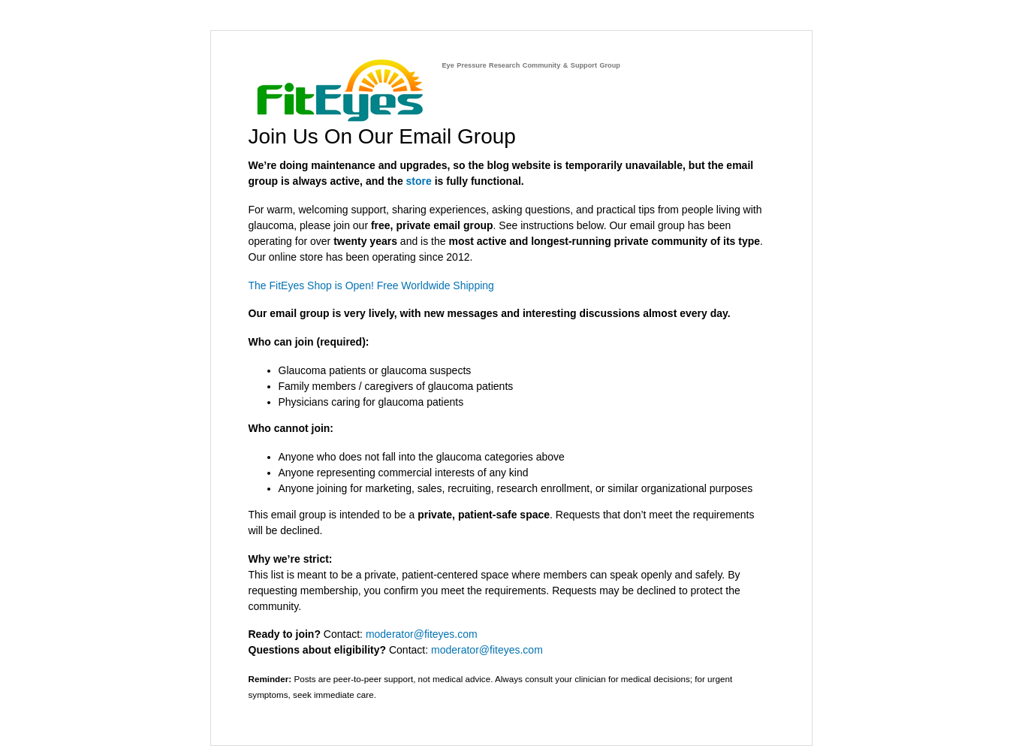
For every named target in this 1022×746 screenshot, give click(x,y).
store (419, 181)
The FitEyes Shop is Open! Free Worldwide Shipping (371, 285)
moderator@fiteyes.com (422, 634)
